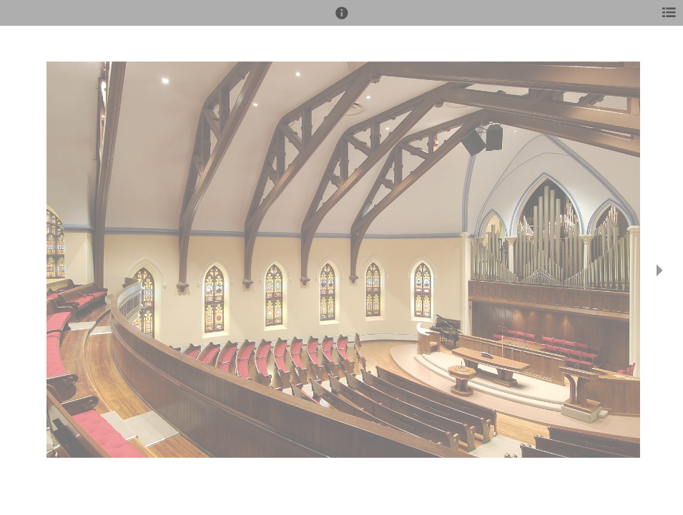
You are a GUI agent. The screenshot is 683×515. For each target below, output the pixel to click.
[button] (342, 19)
